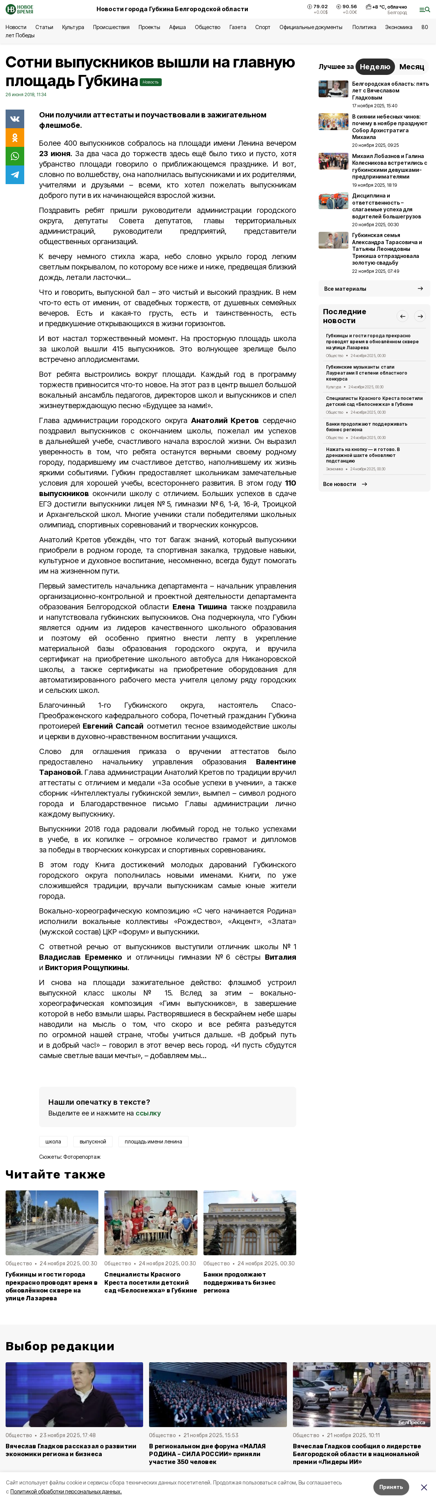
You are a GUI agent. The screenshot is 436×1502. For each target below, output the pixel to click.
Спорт (263, 27)
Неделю (375, 66)
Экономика (399, 27)
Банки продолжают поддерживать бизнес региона (239, 1282)
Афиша (177, 27)
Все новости (339, 484)
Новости (16, 27)
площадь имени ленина (153, 1141)
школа (53, 1141)
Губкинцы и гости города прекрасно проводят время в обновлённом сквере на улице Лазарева (52, 1286)
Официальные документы (311, 27)
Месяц (411, 66)
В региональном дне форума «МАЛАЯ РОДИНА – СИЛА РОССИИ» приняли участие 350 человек (207, 1454)
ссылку (148, 1113)
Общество (207, 27)
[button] (402, 316)
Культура (73, 27)
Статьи (44, 27)
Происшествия (111, 27)
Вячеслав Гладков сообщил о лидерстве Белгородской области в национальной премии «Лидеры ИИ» (357, 1454)
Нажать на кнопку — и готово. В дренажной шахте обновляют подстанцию (363, 455)
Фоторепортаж (82, 1157)
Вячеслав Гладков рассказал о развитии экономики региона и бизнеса (71, 1450)
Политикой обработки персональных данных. (66, 1491)
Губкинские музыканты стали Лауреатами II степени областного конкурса (366, 373)
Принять (391, 1487)
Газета (238, 27)
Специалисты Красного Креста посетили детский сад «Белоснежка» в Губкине (150, 1282)
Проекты (149, 27)
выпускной (93, 1141)
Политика (364, 27)
